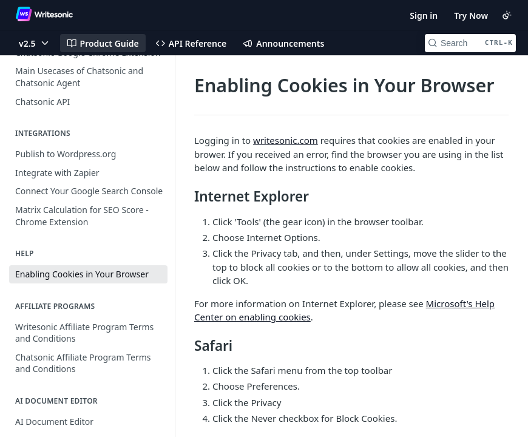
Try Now (471, 15)
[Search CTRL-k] (470, 43)
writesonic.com (285, 140)
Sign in (424, 15)
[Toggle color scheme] (507, 15)
